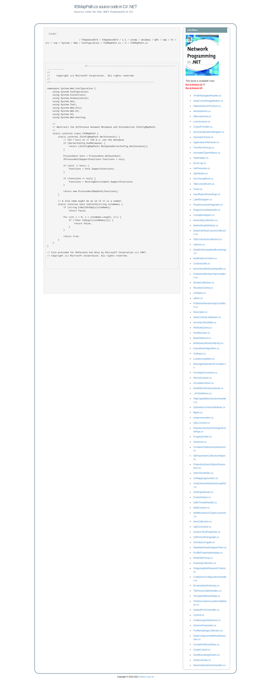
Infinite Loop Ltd (146, 677)
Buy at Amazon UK (194, 88)
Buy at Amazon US (194, 84)
